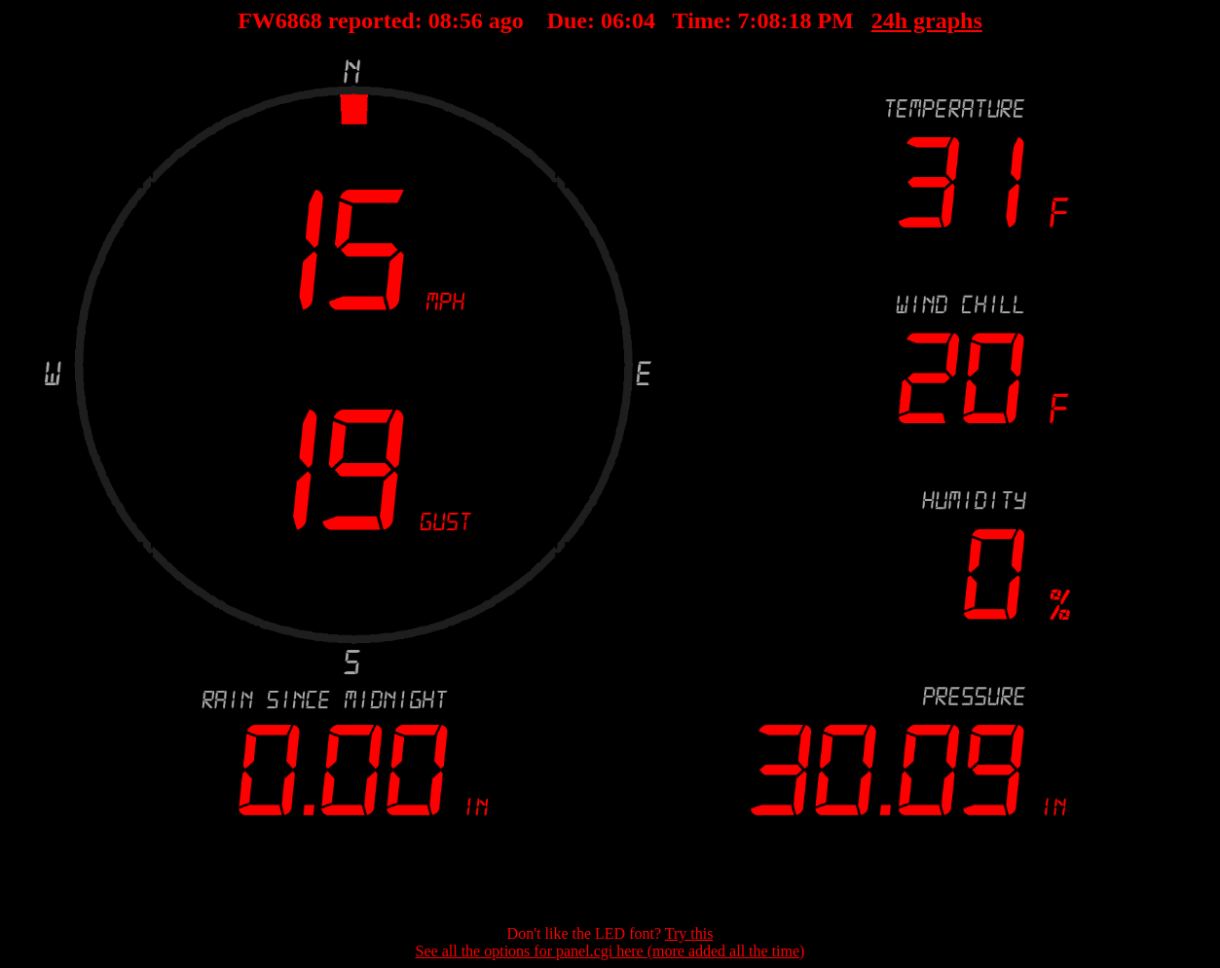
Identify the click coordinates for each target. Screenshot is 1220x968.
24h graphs (868, 20)
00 (497, 20)
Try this (689, 933)
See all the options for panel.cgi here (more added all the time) (610, 951)
